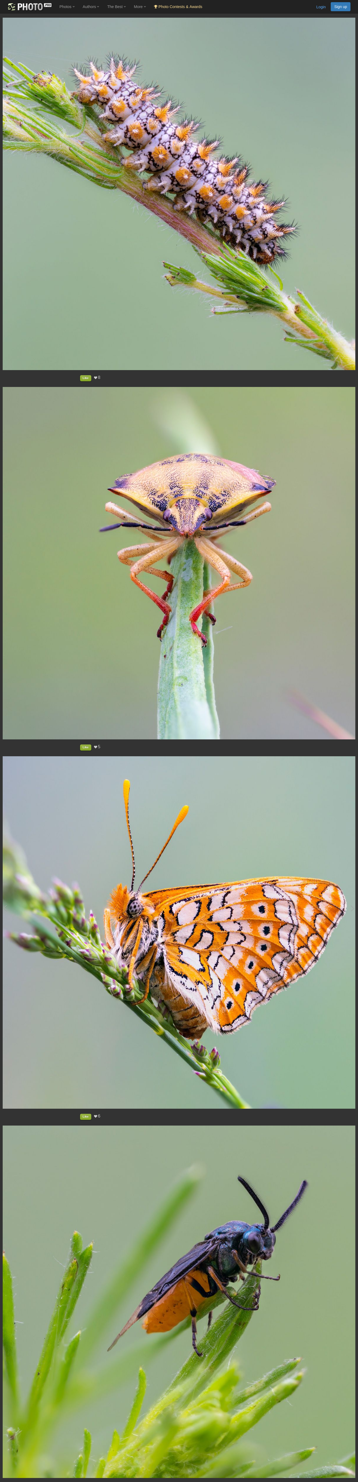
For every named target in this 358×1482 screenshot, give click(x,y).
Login (321, 7)
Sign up (340, 7)
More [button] (140, 7)
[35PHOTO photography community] (29, 7)
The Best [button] (116, 7)
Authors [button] (91, 7)
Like (86, 377)
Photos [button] (67, 7)
